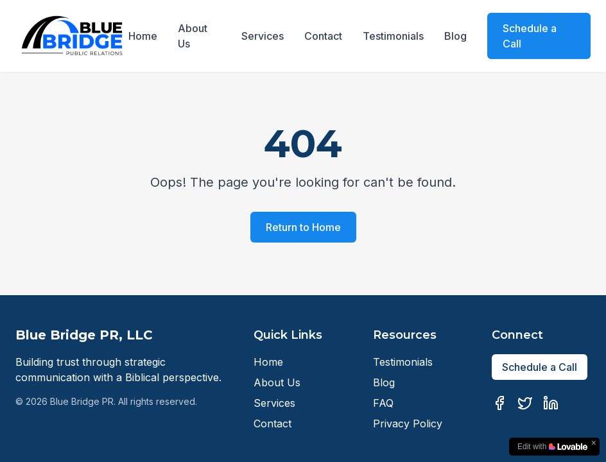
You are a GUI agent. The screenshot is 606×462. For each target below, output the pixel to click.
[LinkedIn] (550, 403)
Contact (323, 36)
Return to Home (303, 227)
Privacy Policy (407, 423)
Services (262, 36)
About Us (192, 36)
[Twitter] (525, 403)
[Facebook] (499, 403)
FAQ (383, 403)
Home (142, 36)
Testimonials (393, 36)
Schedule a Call (530, 36)
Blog (455, 36)
